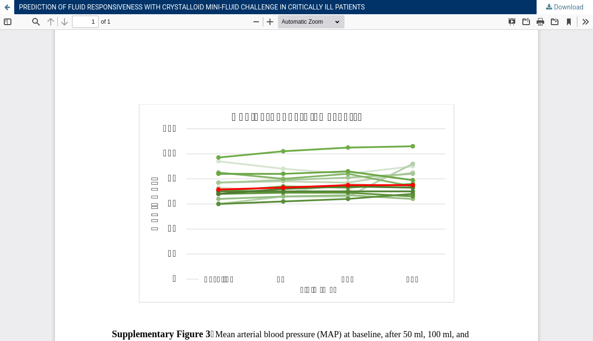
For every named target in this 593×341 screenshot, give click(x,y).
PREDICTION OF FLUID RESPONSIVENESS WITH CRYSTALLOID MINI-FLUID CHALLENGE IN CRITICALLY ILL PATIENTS (192, 7)
